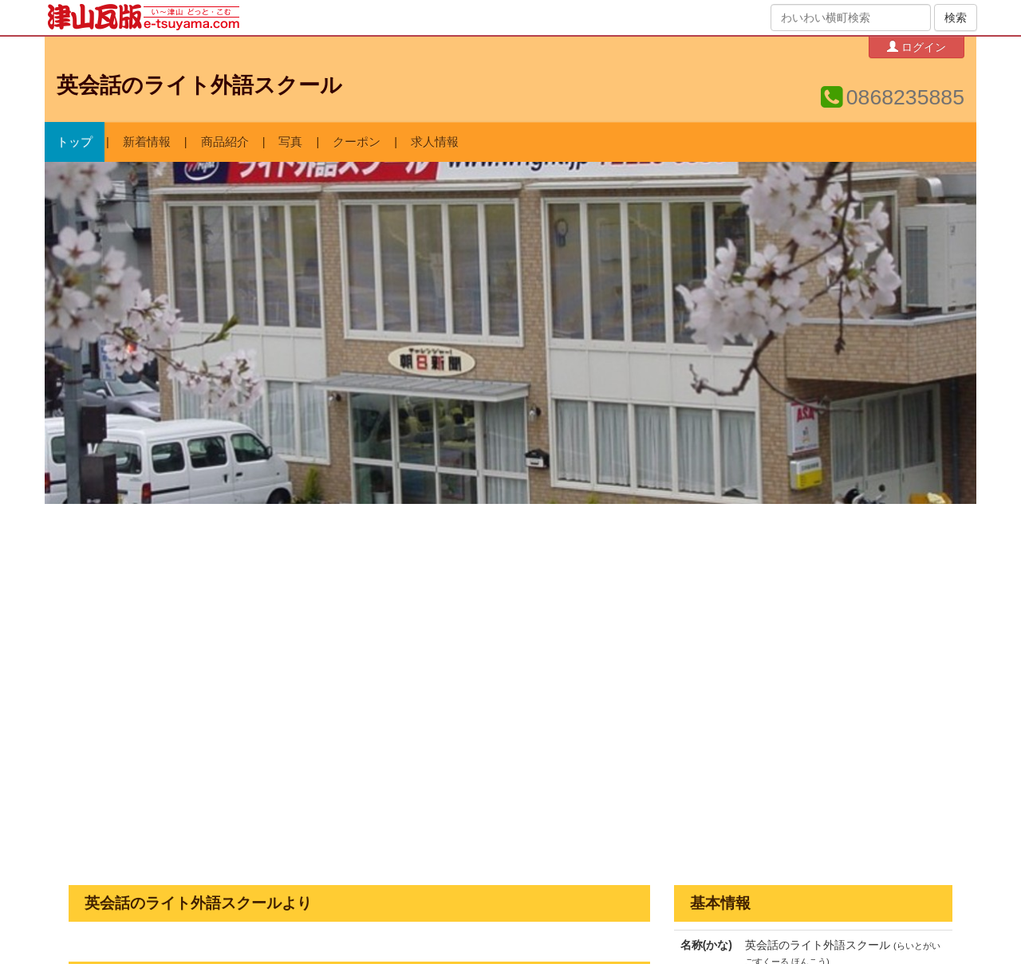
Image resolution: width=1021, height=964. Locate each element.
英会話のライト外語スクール (199, 85)
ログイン (916, 46)
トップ (75, 142)
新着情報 (147, 142)
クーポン (356, 142)
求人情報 (435, 142)
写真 (290, 142)
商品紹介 (225, 142)
